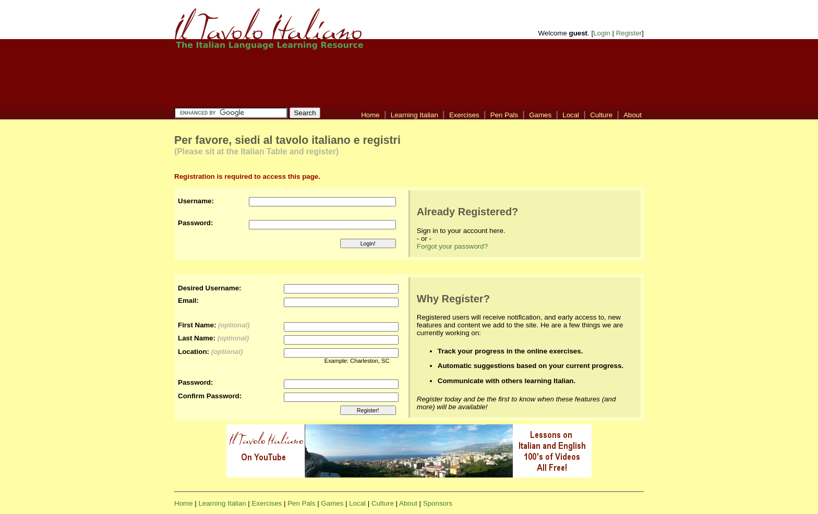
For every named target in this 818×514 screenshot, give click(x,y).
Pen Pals (504, 115)
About (632, 115)
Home (370, 115)
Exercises (464, 115)
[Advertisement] (409, 78)
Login (601, 33)
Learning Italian (414, 115)
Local (570, 115)
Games (540, 115)
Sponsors (437, 503)
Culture (601, 115)
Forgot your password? (452, 246)
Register (629, 33)
